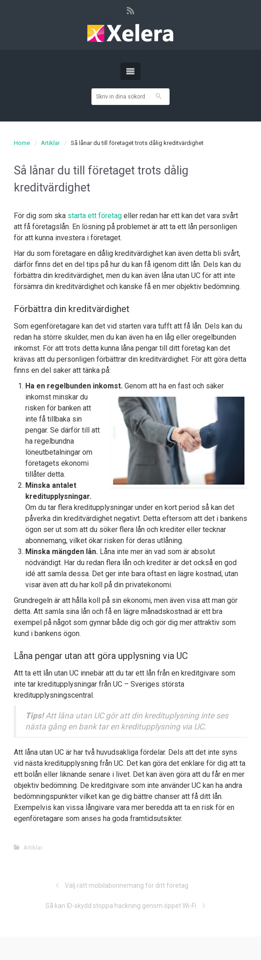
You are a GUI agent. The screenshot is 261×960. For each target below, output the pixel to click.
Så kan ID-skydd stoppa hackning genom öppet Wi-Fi (120, 905)
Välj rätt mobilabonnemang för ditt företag (126, 885)
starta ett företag (96, 215)
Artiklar (50, 142)
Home (22, 142)
